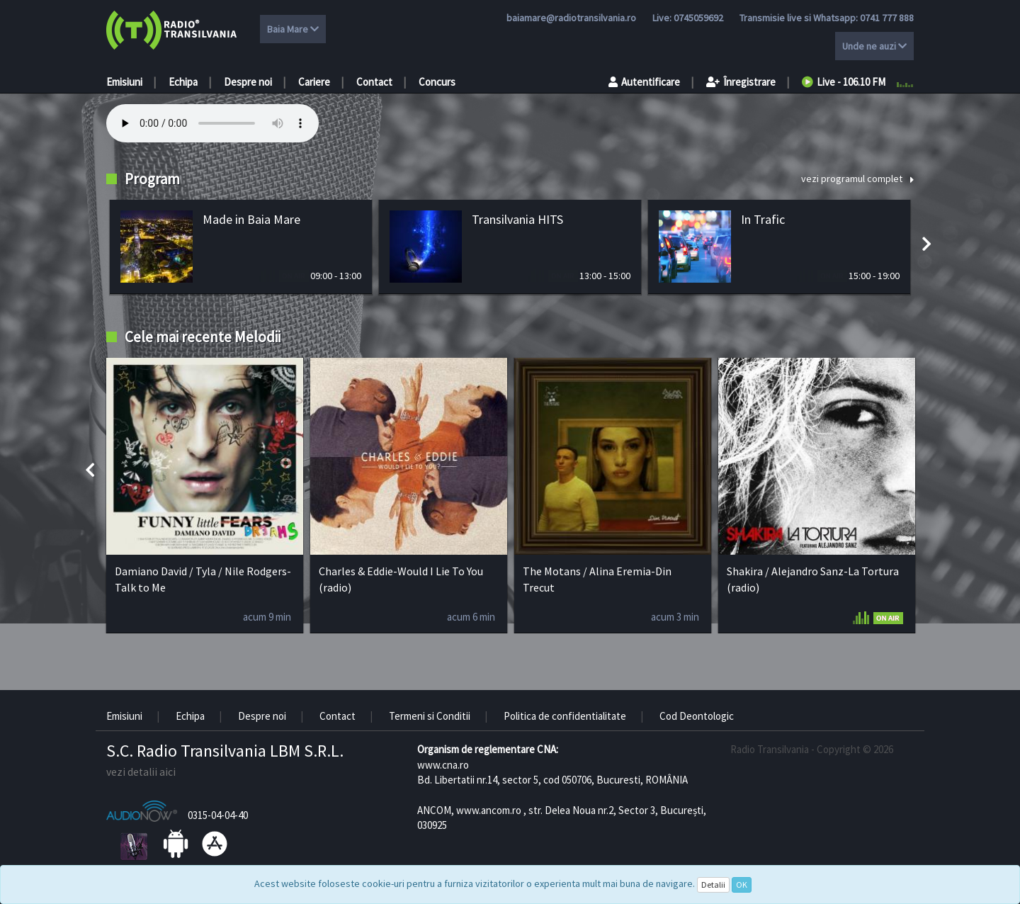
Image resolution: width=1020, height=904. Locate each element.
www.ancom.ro (488, 810)
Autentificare (644, 82)
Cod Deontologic (696, 716)
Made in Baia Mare (251, 219)
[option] (241, 247)
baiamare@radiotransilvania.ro (571, 17)
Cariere (314, 82)
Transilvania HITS (517, 219)
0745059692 (698, 17)
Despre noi (248, 82)
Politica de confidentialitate (565, 716)
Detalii (713, 884)
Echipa (183, 82)
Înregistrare (741, 82)
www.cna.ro (443, 765)
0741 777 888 (887, 17)
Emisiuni (124, 82)
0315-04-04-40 (218, 815)
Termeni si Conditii (429, 716)
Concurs (437, 82)
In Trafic (763, 219)
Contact (374, 82)
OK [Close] (741, 884)
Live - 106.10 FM (843, 82)
